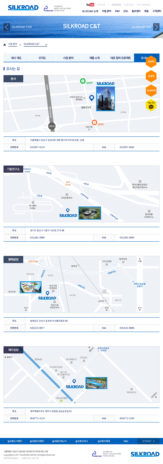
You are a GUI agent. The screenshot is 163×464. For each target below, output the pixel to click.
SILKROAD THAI (22, 27)
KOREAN (116, 5)
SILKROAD (23, 7)
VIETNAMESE (144, 5)
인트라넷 (101, 5)
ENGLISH (129, 5)
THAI (86, 11)
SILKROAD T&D (141, 27)
